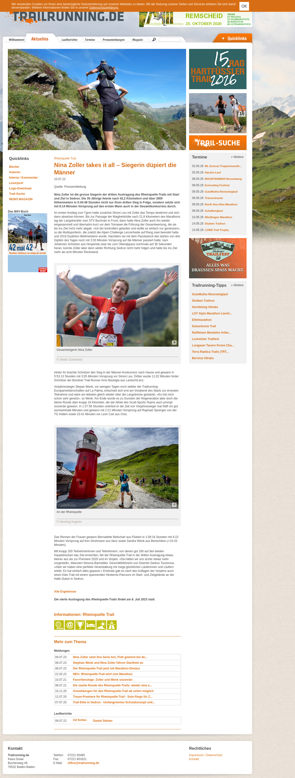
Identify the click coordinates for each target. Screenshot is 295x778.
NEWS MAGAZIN (20, 199)
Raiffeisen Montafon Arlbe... (211, 332)
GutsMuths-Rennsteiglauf (221, 191)
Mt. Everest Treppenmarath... (223, 166)
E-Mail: (57, 763)
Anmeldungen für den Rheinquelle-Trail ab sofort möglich (113, 691)
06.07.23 (61, 663)
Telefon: (58, 755)
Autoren (14, 172)
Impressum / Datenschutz (205, 755)
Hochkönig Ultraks (205, 307)
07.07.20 (61, 702)
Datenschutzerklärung (103, 7)
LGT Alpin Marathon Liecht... (212, 313)
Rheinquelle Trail (65, 158)
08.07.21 (61, 685)
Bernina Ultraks (203, 358)
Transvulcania (214, 198)
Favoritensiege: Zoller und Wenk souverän (103, 679)
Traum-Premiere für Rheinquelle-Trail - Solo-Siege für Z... (112, 696)
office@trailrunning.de (83, 763)
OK (244, 6)
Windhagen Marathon (218, 217)
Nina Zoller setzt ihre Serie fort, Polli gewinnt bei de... (110, 657)
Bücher (14, 167)
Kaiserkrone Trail (204, 326)
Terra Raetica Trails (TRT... (210, 352)
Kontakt (194, 759)
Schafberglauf (214, 210)
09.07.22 (61, 720)
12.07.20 (61, 696)
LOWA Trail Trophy (217, 229)
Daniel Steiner (103, 720)
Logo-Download (20, 188)
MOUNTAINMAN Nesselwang (223, 178)
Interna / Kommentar (23, 177)
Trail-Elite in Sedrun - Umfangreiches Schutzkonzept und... (114, 702)
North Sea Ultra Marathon (221, 204)
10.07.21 (61, 679)
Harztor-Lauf (213, 172)
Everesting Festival (217, 185)
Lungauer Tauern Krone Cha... (213, 345)
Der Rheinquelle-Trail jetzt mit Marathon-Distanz (106, 668)
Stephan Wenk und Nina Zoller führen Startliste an (108, 663)
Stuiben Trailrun (215, 223)
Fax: (56, 759)
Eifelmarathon (202, 320)
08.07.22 (61, 668)
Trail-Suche (17, 194)
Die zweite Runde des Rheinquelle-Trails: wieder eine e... (112, 685)
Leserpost (16, 183)
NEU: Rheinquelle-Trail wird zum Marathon (103, 674)
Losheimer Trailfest (205, 339)
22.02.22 (61, 674)
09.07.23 (61, 657)
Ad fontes (80, 720)
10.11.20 (61, 691)
